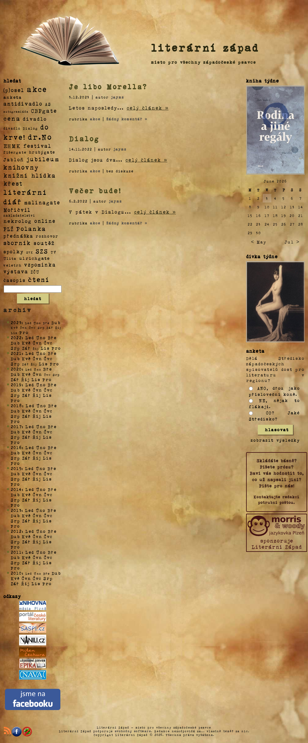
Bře (52, 337)
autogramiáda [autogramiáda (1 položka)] (16, 111)
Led (29, 337)
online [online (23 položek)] (45, 221)
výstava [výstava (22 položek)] (15, 271)
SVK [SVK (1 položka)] (29, 252)
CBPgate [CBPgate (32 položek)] (44, 110)
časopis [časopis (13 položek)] (14, 280)
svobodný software (133, 731)
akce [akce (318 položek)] (37, 89)
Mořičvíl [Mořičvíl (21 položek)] (17, 210)
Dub (56, 322)
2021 (16, 353)
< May (258, 241)
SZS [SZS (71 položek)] (42, 251)
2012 (16, 531)
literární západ (205, 47)
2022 (16, 337)
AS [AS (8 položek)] (48, 103)
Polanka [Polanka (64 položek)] (31, 228)
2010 (16, 573)
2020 (16, 369)
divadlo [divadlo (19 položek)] (35, 118)
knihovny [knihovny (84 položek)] (21, 167)
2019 (16, 384)
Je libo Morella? (108, 86)
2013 (16, 510)
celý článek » (147, 108)
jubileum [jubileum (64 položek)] (42, 159)
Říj (25, 379)
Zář (26, 348)
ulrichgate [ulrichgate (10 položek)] (34, 258)
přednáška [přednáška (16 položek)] (18, 236)
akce (95, 118)
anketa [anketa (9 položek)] (12, 97)
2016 (16, 447)
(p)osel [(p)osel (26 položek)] (13, 89)
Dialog (84, 138)
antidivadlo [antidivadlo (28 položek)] (23, 103)
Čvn (37, 342)
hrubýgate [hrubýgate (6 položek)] (42, 152)
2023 (16, 322)
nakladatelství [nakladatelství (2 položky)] (19, 215)
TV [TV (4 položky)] (53, 251)
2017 (16, 426)
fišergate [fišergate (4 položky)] (14, 152)
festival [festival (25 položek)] (37, 145)
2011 (16, 552)
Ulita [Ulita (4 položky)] (10, 258)
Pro (24, 332)
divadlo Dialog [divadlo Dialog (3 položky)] (20, 128)
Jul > (292, 241)
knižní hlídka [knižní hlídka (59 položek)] (29, 175)
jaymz (117, 96)
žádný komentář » (127, 118)
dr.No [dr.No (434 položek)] (40, 136)
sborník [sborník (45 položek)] (17, 243)
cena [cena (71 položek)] (11, 118)
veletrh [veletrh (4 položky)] (12, 265)
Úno (41, 337)
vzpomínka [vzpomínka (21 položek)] (40, 264)
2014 (16, 489)
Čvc (48, 342)
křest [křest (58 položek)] (13, 183)
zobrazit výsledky (275, 440)
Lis (45, 348)
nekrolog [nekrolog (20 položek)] (17, 221)
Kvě (26, 342)
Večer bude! (95, 190)
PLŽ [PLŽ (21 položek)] (8, 229)
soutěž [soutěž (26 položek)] (44, 242)
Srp (15, 348)
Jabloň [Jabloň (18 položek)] (13, 159)
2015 (16, 468)
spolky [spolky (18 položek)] (13, 251)
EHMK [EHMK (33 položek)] (12, 145)
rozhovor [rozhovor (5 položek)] (47, 236)
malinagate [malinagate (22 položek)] (42, 202)
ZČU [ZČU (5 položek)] (35, 271)
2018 (16, 405)
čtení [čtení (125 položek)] (39, 279)
